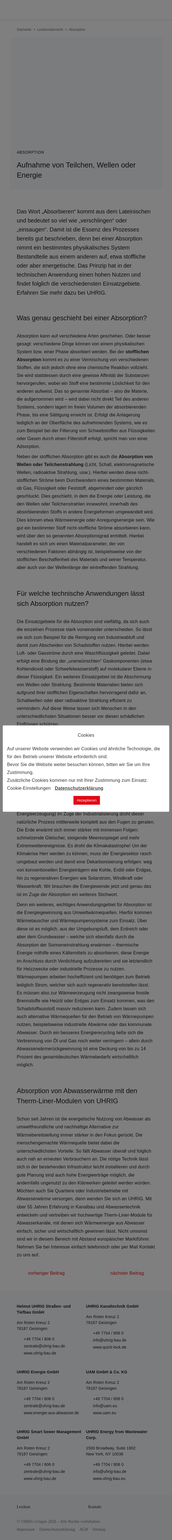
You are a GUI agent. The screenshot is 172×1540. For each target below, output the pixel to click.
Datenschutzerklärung (79, 788)
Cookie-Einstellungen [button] (29, 788)
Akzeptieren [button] (87, 800)
